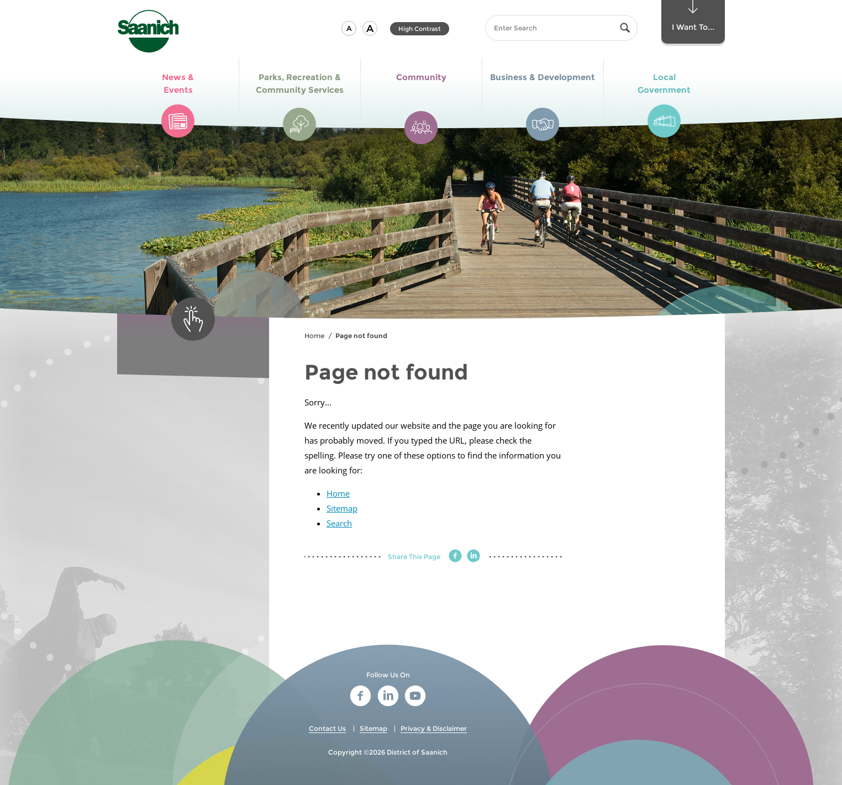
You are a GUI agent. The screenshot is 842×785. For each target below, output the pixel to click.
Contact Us (327, 728)
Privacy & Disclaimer (434, 728)
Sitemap (342, 508)
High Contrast (419, 28)
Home (314, 335)
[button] (348, 28)
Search (339, 523)
